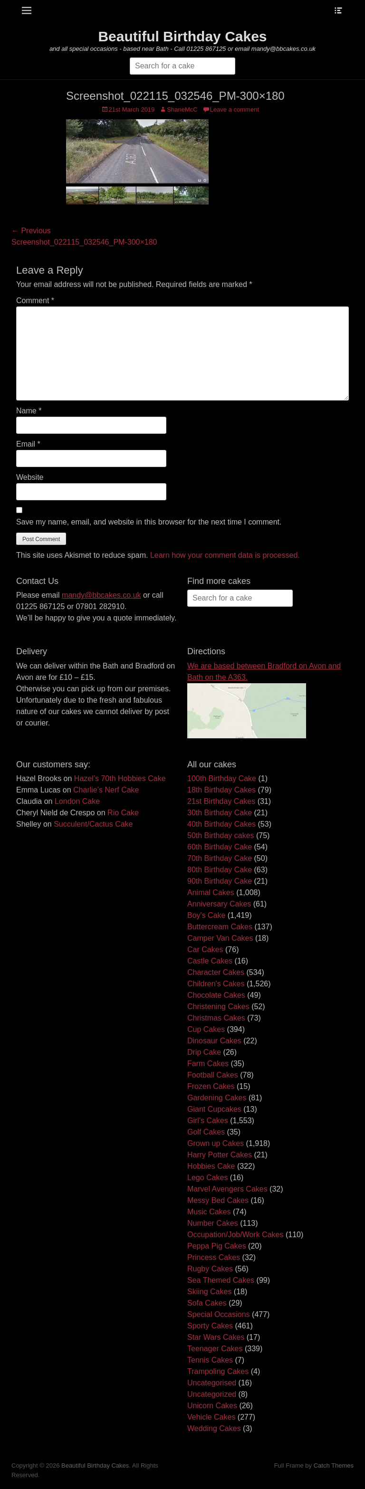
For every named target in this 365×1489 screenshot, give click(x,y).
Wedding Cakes (214, 1428)
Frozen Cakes (211, 1086)
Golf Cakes (206, 1132)
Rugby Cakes (210, 1269)
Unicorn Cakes (212, 1406)
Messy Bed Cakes (218, 1200)
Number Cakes (212, 1223)
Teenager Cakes (215, 1349)
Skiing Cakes (209, 1292)
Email (28, 444)
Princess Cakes (213, 1257)
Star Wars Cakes (215, 1337)
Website (30, 477)
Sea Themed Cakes (220, 1280)
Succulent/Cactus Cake (93, 824)
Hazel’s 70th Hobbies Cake (120, 778)
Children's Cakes (215, 984)
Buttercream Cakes (219, 927)
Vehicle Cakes (211, 1417)
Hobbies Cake (211, 1166)
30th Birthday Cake (219, 813)
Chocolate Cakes (216, 995)
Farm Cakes (208, 1063)
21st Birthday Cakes (221, 801)
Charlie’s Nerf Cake (106, 790)
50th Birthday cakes (220, 835)
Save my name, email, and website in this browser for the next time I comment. (148, 522)
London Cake (77, 801)
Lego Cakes (207, 1178)
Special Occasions (218, 1314)
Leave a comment (234, 109)
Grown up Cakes (215, 1143)
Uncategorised (211, 1383)
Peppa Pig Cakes (216, 1246)
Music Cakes (209, 1212)
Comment (35, 300)
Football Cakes (212, 1075)
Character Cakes (215, 972)
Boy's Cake (206, 915)
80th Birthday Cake (219, 870)
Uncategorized (211, 1394)
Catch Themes (334, 1465)
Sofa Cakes (207, 1303)
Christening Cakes (218, 1006)
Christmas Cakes (216, 1018)
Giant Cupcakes (214, 1109)
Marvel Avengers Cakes (227, 1189)
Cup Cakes (206, 1029)
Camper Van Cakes (220, 938)
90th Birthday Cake (219, 881)
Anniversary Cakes (219, 904)
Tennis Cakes (210, 1360)
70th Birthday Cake (219, 858)
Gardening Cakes (217, 1098)
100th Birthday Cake (221, 778)
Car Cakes (205, 949)
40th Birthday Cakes (221, 824)
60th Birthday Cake (219, 847)
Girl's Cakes (207, 1121)
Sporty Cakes (210, 1326)
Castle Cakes (209, 961)
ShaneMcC (182, 109)
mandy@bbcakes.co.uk (101, 595)
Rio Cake (123, 813)
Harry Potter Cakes (219, 1155)
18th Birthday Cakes (221, 790)
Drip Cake (204, 1052)
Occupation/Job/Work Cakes (235, 1235)
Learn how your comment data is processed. (225, 555)
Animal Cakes (210, 892)
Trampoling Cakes (218, 1371)
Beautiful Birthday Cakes (182, 36)
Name (28, 411)
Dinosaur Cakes (214, 1041)
